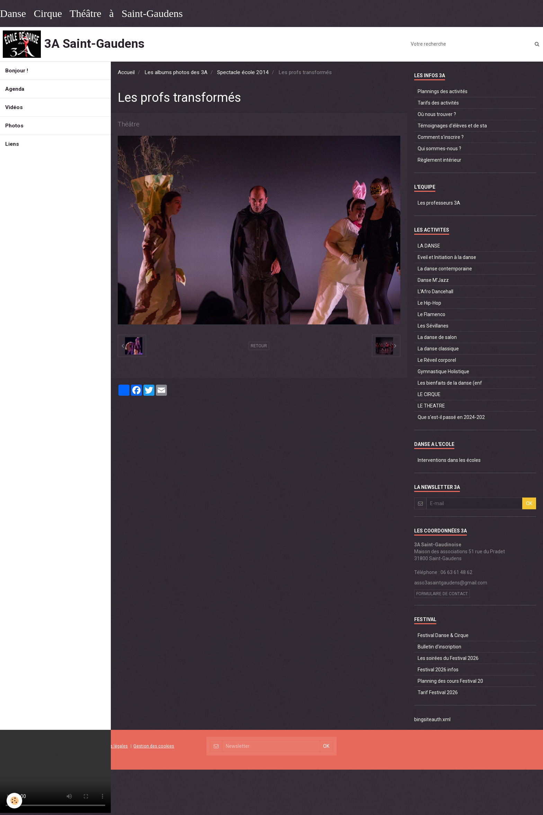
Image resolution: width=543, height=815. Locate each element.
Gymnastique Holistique (443, 371)
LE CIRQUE (429, 394)
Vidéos (14, 107)
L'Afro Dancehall (435, 291)
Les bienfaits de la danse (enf (450, 383)
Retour (259, 345)
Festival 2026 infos (438, 669)
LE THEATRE (431, 406)
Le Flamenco (431, 314)
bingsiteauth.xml (432, 719)
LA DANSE (429, 246)
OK (529, 503)
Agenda (14, 89)
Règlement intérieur (439, 160)
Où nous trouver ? (437, 114)
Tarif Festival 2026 (438, 692)
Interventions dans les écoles (449, 460)
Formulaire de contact (442, 593)
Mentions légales (111, 746)
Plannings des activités (443, 91)
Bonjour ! (16, 71)
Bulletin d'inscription (439, 647)
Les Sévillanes (433, 326)
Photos (14, 126)
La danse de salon (437, 337)
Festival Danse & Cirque (443, 635)
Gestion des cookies (153, 746)
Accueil (126, 72)
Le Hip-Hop (429, 303)
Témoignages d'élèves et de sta (452, 125)
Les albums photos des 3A (175, 72)
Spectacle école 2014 (243, 72)
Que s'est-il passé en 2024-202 (451, 417)
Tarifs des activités (438, 103)
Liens (12, 144)
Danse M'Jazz (433, 280)
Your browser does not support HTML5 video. (55, 771)
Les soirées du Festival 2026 (448, 658)
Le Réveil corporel (437, 360)
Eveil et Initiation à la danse (447, 257)
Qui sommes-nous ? (439, 148)
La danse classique (438, 348)
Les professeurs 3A (439, 203)
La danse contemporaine (445, 268)
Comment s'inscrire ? (441, 137)
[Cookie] (15, 800)
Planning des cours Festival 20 (450, 681)
